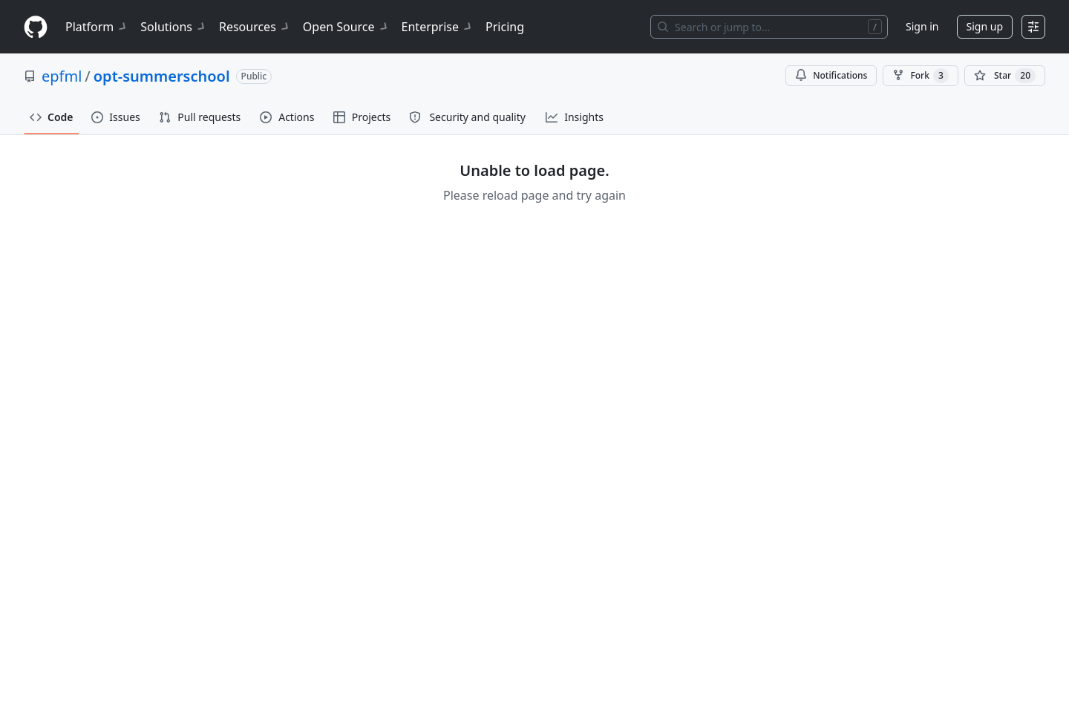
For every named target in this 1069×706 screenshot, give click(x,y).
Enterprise (438, 27)
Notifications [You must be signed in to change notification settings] (831, 75)
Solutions (173, 27)
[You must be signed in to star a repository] (1004, 75)
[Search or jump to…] (769, 27)
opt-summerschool (162, 76)
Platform (96, 27)
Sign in (922, 26)
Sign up (985, 26)
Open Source (346, 27)
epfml (62, 76)
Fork (920, 75)
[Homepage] (36, 27)
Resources (255, 27)
